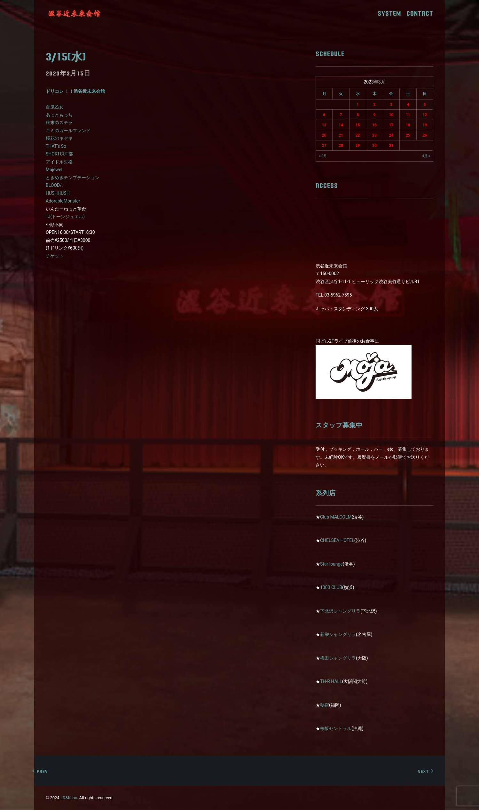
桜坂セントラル (335, 728)
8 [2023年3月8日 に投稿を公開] (358, 115)
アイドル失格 (59, 161)
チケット (55, 255)
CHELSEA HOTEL (337, 540)
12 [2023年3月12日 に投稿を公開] (424, 115)
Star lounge (331, 564)
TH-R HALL (331, 681)
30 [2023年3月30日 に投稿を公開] (374, 145)
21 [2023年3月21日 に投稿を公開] (341, 135)
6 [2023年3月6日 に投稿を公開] (324, 115)
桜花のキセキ (59, 138)
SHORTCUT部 (59, 153)
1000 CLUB (331, 587)
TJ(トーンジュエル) (65, 216)
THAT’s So (56, 146)
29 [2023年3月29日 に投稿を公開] (358, 145)
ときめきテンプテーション (72, 177)
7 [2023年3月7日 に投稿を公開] (341, 115)
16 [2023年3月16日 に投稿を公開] (374, 125)
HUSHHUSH (58, 193)
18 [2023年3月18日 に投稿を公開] (408, 125)
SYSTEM (391, 13)
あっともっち (59, 114)
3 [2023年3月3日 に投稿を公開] (391, 104)
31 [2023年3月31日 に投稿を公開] (391, 145)
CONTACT (419, 13)
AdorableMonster (63, 200)
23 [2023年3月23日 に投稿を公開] (374, 135)
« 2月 (323, 156)
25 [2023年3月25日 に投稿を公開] (408, 135)
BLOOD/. (54, 185)
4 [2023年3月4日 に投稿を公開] (408, 104)
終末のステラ (59, 122)
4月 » (426, 156)
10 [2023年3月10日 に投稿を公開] (391, 115)
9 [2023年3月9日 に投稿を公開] (374, 115)
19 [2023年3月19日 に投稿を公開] (424, 125)
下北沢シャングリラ (340, 611)
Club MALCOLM (336, 517)
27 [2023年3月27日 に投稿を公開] (324, 145)
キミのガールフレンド (68, 130)
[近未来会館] (74, 13)
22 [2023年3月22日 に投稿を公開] (358, 135)
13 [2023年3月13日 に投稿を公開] (324, 125)
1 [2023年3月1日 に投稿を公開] (358, 104)
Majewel (54, 169)
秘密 (324, 705)
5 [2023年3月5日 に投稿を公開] (425, 104)
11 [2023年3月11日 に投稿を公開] (408, 115)
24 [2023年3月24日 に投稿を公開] (391, 135)
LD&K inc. (69, 797)
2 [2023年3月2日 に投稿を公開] (374, 104)
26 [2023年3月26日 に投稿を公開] (424, 135)
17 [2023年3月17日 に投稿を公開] (391, 125)
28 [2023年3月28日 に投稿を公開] (341, 145)
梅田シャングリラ (338, 658)
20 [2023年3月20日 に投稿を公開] (324, 135)
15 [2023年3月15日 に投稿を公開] (358, 125)
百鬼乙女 (55, 106)
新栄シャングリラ (338, 634)
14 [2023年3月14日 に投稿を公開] (341, 125)
